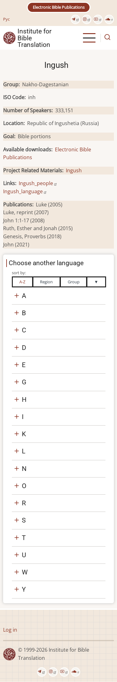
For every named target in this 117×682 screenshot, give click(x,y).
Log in (10, 629)
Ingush (74, 170)
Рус (6, 19)
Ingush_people (38, 183)
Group (74, 282)
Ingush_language (25, 191)
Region (46, 282)
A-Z (22, 282)
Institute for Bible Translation (34, 38)
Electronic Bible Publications (59, 7)
